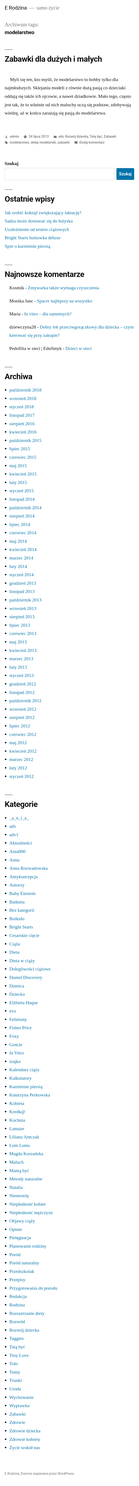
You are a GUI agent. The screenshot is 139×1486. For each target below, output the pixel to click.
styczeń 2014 (21, 575)
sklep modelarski (43, 142)
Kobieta (16, 1103)
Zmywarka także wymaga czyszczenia (63, 288)
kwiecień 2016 (23, 432)
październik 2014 (25, 508)
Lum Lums (19, 1145)
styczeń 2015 (21, 491)
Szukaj (11, 163)
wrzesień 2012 (22, 709)
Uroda (15, 1389)
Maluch (16, 1162)
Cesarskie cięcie (24, 935)
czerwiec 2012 (22, 734)
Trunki (15, 1380)
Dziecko (17, 994)
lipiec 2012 (19, 726)
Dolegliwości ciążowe (30, 969)
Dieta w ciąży (22, 961)
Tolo (13, 1364)
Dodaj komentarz (92, 142)
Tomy (14, 1372)
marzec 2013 (21, 659)
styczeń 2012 (21, 776)
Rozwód (17, 1322)
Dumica (16, 986)
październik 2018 (25, 390)
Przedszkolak (21, 1271)
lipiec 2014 (19, 524)
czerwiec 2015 (22, 457)
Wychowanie (21, 1397)
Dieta (14, 952)
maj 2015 (18, 466)
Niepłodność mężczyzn (31, 1213)
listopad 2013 (22, 591)
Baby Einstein (22, 893)
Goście (15, 1045)
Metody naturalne (25, 1179)
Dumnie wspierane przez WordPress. (48, 1474)
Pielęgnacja (20, 1238)
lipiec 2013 (19, 625)
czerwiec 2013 (22, 633)
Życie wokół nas (24, 1448)
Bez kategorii (21, 910)
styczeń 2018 (21, 407)
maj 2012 (18, 743)
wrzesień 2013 (22, 608)
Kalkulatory (20, 1078)
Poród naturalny (24, 1263)
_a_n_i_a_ (19, 818)
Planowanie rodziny (27, 1246)
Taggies (16, 1338)
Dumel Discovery (25, 977)
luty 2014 (18, 566)
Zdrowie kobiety (24, 1439)
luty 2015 (18, 482)
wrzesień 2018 (22, 398)
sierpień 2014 (22, 516)
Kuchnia (17, 1120)
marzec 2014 (21, 558)
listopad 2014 (22, 499)
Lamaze (16, 1129)
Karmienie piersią (26, 1087)
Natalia (16, 1187)
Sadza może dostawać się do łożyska (39, 221)
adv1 (13, 835)
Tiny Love (19, 1355)
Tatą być (96, 136)
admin (14, 136)
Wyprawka (19, 1406)
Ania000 (17, 851)
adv (60, 136)
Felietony (18, 1019)
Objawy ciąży (22, 1221)
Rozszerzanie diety (27, 1313)
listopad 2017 (22, 415)
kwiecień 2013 (23, 650)
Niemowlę (19, 1196)
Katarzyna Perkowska (29, 1095)
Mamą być (19, 1171)
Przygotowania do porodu (33, 1288)
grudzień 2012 (22, 684)
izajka (15, 1061)
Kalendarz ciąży (24, 1070)
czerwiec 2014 (22, 533)
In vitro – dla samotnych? (48, 314)
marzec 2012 (21, 759)
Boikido (16, 919)
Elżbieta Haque (23, 1003)
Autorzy (17, 885)
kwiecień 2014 (23, 549)
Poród (15, 1255)
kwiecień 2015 (23, 474)
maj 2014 (18, 541)
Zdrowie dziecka (25, 1431)
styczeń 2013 (21, 675)
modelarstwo (19, 142)
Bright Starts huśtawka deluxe (32, 238)
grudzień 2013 (22, 583)
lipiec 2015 (19, 449)
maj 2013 (18, 642)
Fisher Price (20, 1028)
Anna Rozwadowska (28, 868)
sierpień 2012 (22, 717)
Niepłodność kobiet (27, 1204)
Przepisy (17, 1280)
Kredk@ (17, 1112)
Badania (17, 902)
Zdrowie (17, 1422)
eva (12, 1011)
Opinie (15, 1229)
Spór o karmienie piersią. (28, 246)
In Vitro (16, 1053)
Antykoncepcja (23, 877)
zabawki (64, 142)
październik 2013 (25, 600)
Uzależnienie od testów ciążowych (37, 229)
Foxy (14, 1036)
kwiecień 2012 (23, 751)
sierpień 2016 (22, 424)
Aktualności (20, 843)
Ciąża (14, 944)
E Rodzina (16, 8)
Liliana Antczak (24, 1137)
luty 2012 (18, 768)
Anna (14, 860)
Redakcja (18, 1296)
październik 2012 (25, 701)
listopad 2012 (22, 692)
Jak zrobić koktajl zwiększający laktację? (43, 213)
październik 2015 (25, 440)
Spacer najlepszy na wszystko (64, 301)
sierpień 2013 (22, 617)
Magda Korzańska (26, 1154)
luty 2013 (18, 667)
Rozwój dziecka (76, 136)
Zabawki (110, 136)
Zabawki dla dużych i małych (53, 59)
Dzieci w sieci (78, 348)
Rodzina (17, 1305)
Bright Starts (21, 927)
